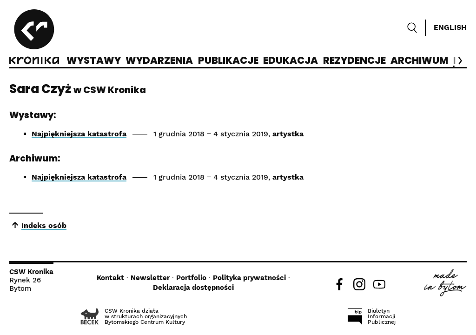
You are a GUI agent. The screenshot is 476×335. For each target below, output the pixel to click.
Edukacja (290, 61)
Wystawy (93, 61)
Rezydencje (354, 61)
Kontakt (110, 278)
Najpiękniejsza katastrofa (79, 133)
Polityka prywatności (249, 278)
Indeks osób (43, 225)
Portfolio (191, 278)
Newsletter (150, 278)
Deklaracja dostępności (193, 287)
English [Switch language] (450, 27)
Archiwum (419, 61)
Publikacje (228, 61)
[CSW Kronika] (34, 38)
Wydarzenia (159, 61)
